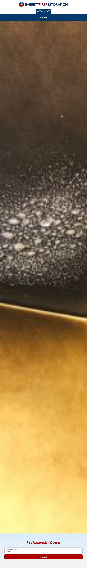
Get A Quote (43, 11)
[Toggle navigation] (43, 17)
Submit (43, 557)
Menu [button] (43, 17)
